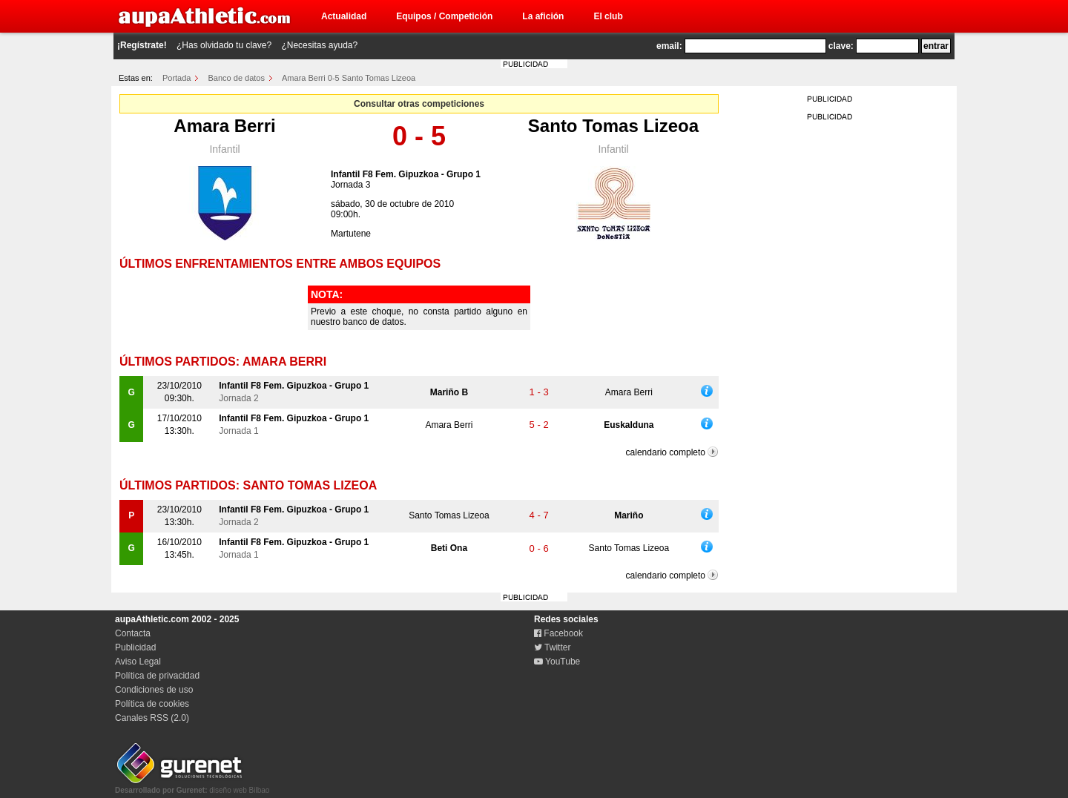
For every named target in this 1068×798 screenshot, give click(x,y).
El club (607, 16)
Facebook (558, 633)
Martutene (351, 233)
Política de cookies (152, 704)
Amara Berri (224, 126)
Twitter (552, 647)
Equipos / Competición (444, 16)
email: (669, 46)
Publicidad (135, 647)
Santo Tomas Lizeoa (613, 126)
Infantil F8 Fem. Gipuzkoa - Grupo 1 (406, 174)
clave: (841, 46)
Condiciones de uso (154, 690)
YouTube (557, 661)
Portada (176, 77)
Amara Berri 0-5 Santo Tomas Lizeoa (348, 77)
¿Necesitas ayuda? (319, 45)
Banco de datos (236, 77)
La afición (543, 16)
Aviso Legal (138, 661)
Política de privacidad (157, 675)
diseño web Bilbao (192, 786)
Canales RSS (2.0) (152, 718)
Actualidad (343, 16)
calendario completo (665, 452)
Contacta (133, 633)
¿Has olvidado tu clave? (224, 45)
